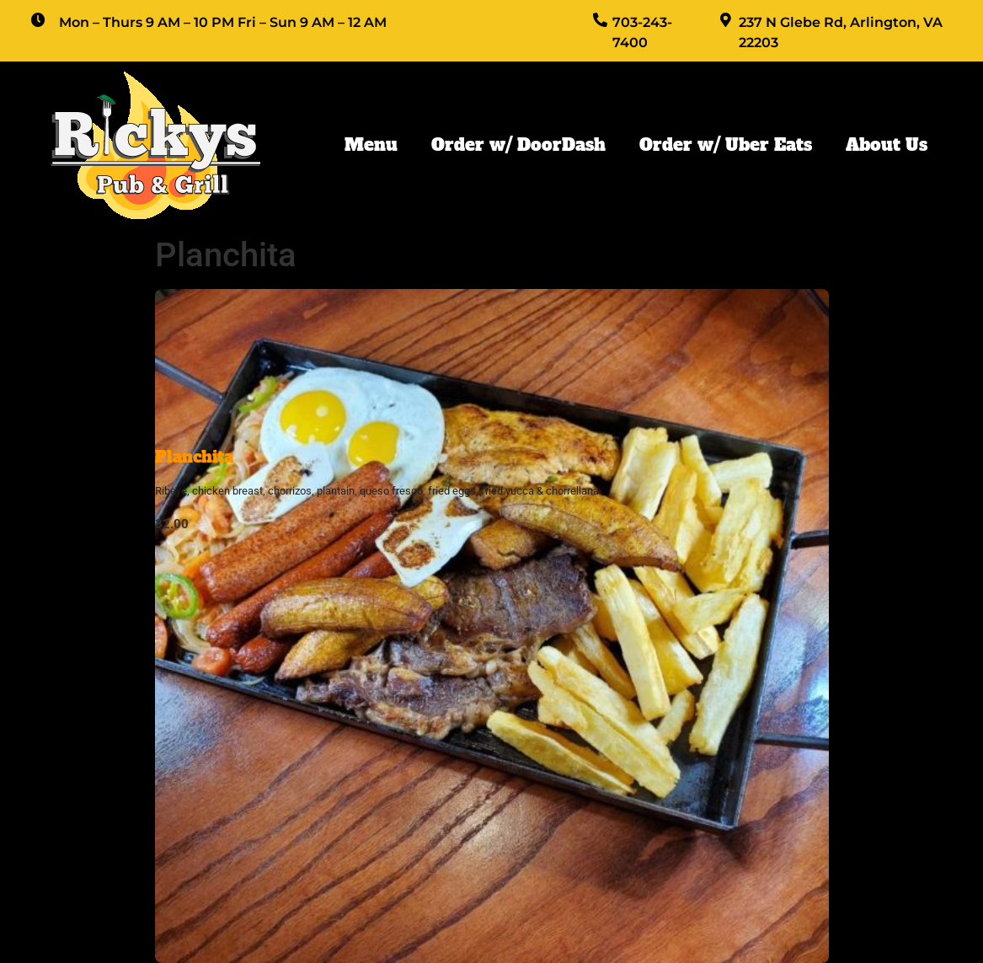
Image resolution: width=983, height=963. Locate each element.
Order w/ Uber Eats (725, 145)
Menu (371, 145)
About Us (886, 145)
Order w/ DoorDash (518, 145)
